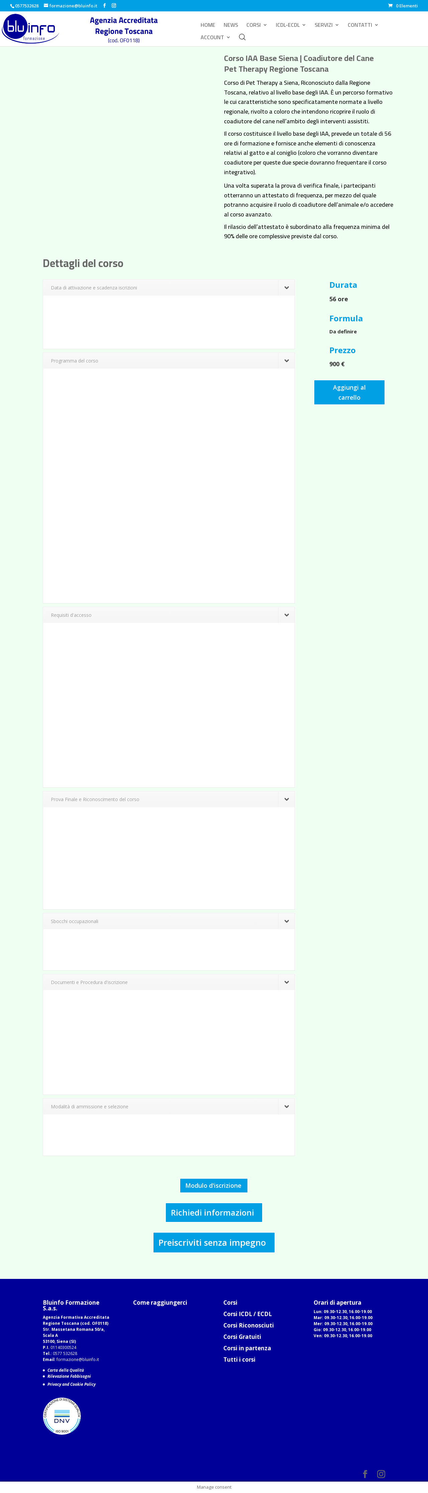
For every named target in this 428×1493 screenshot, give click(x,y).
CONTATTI (360, 26)
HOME (208, 26)
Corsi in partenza (247, 1348)
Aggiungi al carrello (349, 392)
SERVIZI (324, 26)
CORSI (253, 26)
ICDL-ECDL (288, 26)
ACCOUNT (212, 38)
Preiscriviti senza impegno (212, 1242)
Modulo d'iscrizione (213, 1185)
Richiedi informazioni (212, 1212)
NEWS (231, 26)
